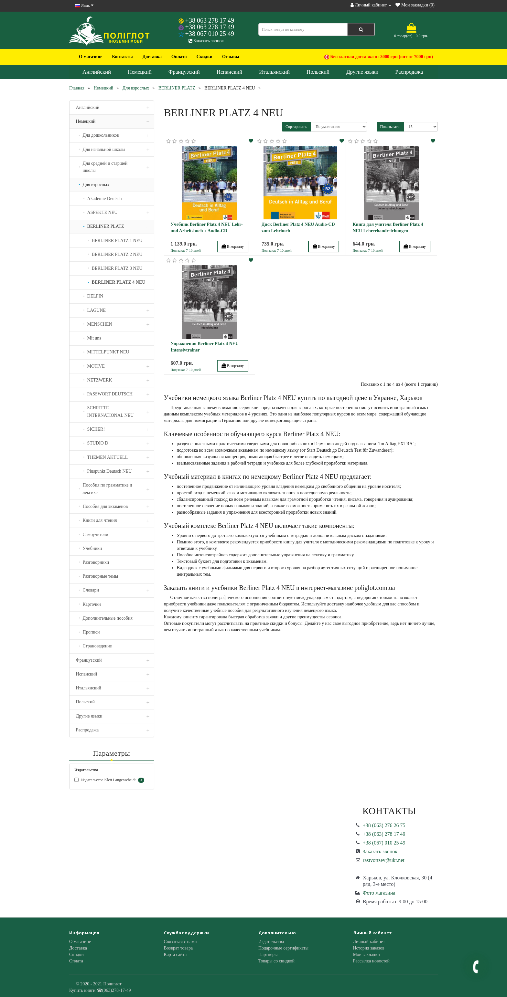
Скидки (204, 56)
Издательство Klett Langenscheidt (109, 780)
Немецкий (140, 72)
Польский (318, 72)
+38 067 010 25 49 (209, 33)
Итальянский (274, 72)
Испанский (230, 72)
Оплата (179, 56)
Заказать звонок (206, 40)
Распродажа (409, 72)
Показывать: (390, 126)
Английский (96, 72)
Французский (184, 72)
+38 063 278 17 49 (209, 20)
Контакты (122, 56)
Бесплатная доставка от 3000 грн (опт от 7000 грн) (378, 56)
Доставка (152, 56)
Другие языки (362, 72)
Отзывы (230, 56)
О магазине (90, 56)
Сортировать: (296, 126)
